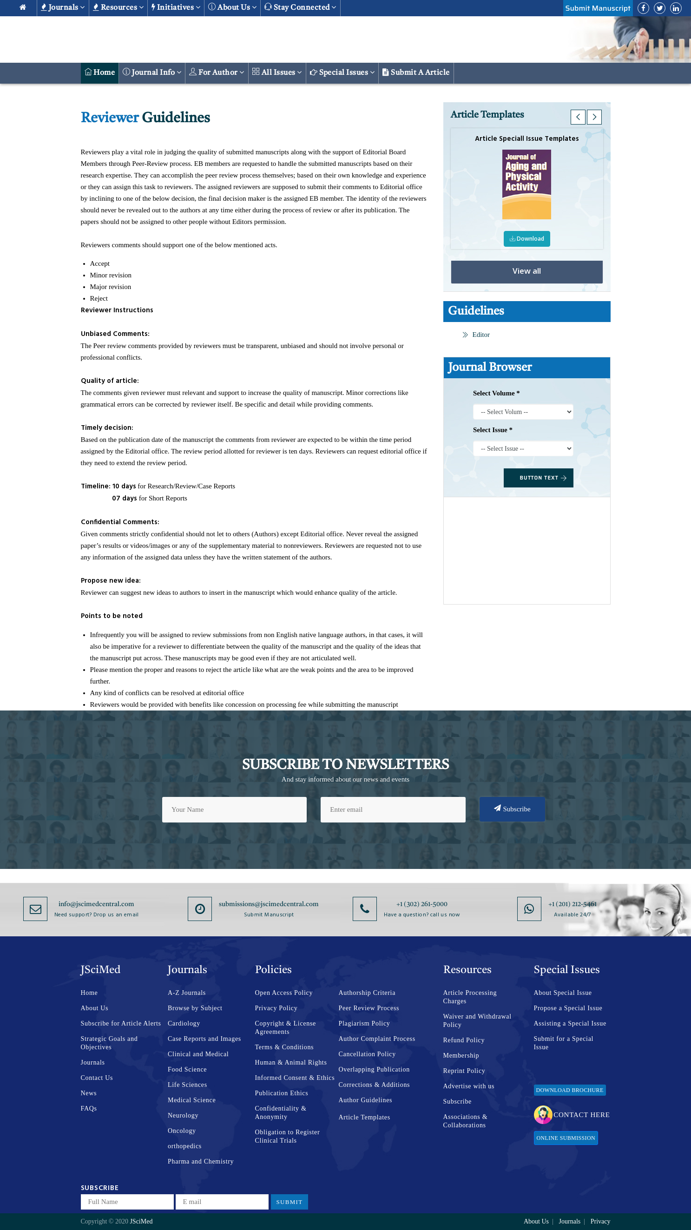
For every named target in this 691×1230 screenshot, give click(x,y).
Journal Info (152, 72)
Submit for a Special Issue (564, 1043)
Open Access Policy (284, 992)
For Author (216, 72)
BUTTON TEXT (543, 478)
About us (232, 7)
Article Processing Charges (470, 997)
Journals (63, 7)
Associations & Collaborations (465, 1121)
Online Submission (566, 1138)
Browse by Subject (195, 1008)
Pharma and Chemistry (201, 1161)
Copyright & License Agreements (285, 1027)
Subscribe (512, 808)
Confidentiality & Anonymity (281, 1112)
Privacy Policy (276, 1008)
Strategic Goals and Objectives (109, 1043)
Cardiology (184, 1023)
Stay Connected (300, 7)
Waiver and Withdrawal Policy (477, 1020)
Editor (476, 334)
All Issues (277, 72)
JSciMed (141, 1221)
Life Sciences (187, 1084)
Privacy (601, 1221)
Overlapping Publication (374, 1069)
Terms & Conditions (284, 1047)
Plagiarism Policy (364, 1023)
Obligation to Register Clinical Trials (287, 1136)
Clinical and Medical (198, 1054)
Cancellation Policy (367, 1054)
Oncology (182, 1130)
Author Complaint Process (377, 1038)
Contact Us (97, 1077)
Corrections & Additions (374, 1084)
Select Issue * (493, 430)
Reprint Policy (464, 1070)
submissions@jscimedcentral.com (269, 904)
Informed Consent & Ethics (295, 1077)
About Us (95, 1008)
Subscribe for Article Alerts (121, 1023)
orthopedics (185, 1146)
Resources (118, 7)
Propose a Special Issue (568, 1008)
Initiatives (175, 7)
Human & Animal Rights (291, 1062)
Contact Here (572, 1114)
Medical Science (192, 1100)
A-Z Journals (187, 992)
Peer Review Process (369, 1008)
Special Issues (342, 72)
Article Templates (364, 1117)
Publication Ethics (282, 1093)
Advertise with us (469, 1086)
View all (527, 271)
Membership (461, 1055)
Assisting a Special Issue (570, 1023)
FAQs (89, 1108)
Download (527, 239)
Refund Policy (464, 1040)
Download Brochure (570, 1090)
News (89, 1093)
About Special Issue (563, 992)
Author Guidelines (366, 1100)
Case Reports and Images (204, 1038)
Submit (289, 1201)
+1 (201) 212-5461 (572, 904)
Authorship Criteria (367, 992)
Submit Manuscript (598, 8)
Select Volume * (496, 393)
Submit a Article (416, 72)
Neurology (183, 1115)
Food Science (187, 1069)
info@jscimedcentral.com (96, 904)
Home (100, 72)
